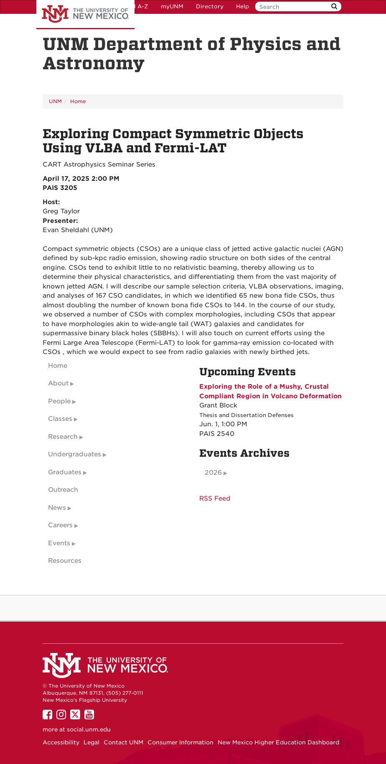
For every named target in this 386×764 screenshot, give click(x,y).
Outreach (63, 489)
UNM (55, 101)
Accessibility (61, 742)
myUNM (172, 6)
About (58, 383)
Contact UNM (123, 742)
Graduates (64, 472)
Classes (60, 418)
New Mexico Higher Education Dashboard (278, 742)
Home (78, 101)
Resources (64, 560)
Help (242, 6)
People (59, 401)
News (57, 507)
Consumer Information (180, 742)
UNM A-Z (135, 6)
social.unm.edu (89, 729)
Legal (91, 742)
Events (59, 543)
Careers (60, 525)
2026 (213, 472)
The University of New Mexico (85, 14)
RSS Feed (215, 498)
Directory (209, 6)
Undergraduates (74, 454)
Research (63, 436)
